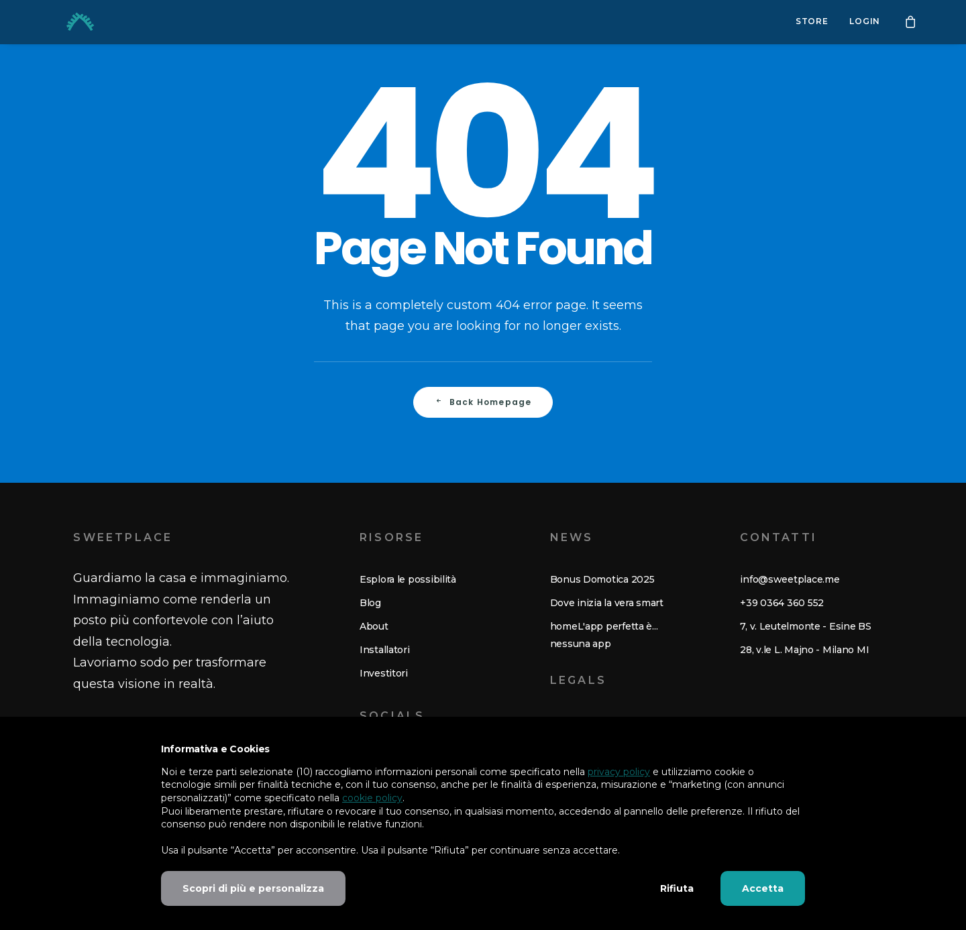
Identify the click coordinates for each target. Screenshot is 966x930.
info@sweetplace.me (789, 579)
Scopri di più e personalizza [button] (253, 888)
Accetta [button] (763, 888)
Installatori (385, 650)
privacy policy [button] (619, 772)
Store (812, 22)
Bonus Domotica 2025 (602, 579)
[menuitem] (812, 22)
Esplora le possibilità (408, 579)
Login (864, 22)
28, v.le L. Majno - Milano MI (804, 650)
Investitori (384, 673)
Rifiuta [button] (677, 888)
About (374, 626)
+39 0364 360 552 (782, 603)
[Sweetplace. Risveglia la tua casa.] (63, 22)
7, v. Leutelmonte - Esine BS (805, 626)
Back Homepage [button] (483, 402)
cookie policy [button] (372, 798)
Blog (370, 603)
